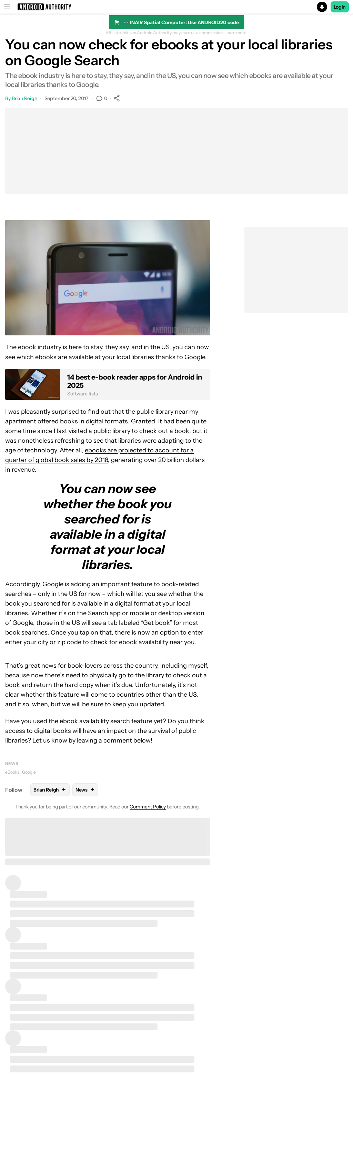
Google (29, 772)
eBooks (12, 772)
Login (340, 7)
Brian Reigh (24, 98)
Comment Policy (148, 807)
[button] (176, 7)
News (11, 763)
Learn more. (236, 33)
